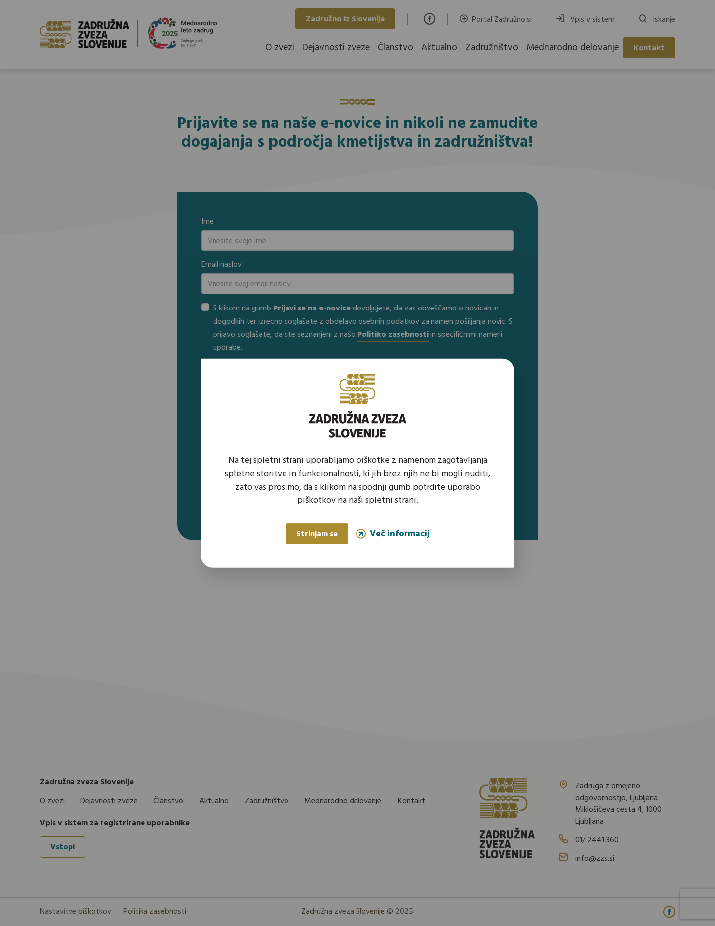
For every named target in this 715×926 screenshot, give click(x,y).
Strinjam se (317, 534)
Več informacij (392, 533)
